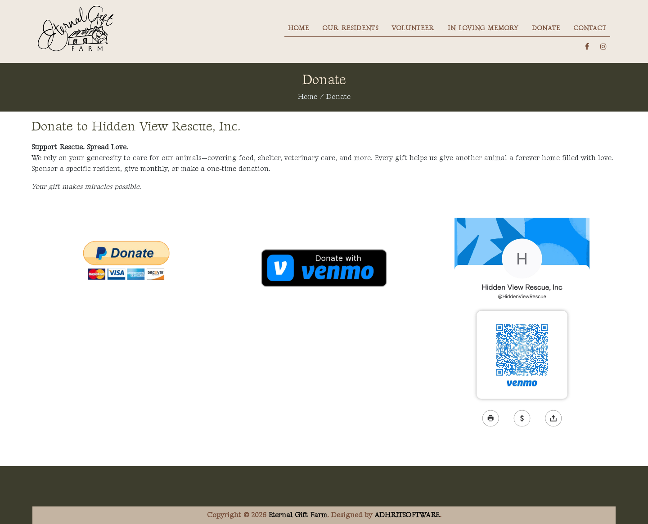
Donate (546, 28)
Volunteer (413, 28)
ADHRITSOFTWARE (407, 515)
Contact (590, 28)
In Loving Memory (483, 28)
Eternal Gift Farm (298, 515)
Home (298, 28)
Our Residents (350, 28)
